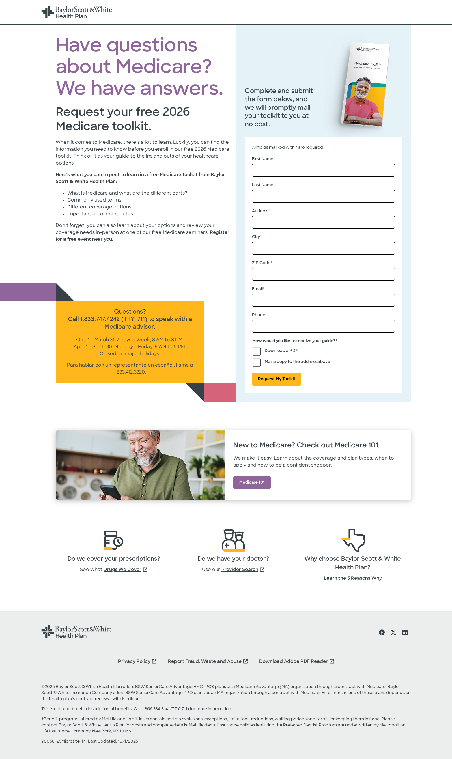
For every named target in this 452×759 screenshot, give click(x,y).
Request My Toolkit (276, 379)
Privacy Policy (134, 661)
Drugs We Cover (122, 570)
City (257, 237)
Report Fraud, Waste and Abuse (205, 661)
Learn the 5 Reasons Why (353, 578)
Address (261, 211)
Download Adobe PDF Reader (293, 661)
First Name (263, 159)
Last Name (263, 185)
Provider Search (239, 570)
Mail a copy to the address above (297, 362)
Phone (258, 315)
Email (258, 289)
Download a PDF (281, 351)
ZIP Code (262, 263)
